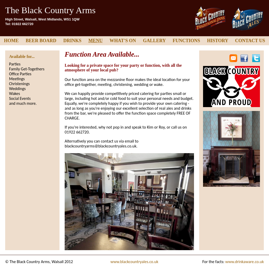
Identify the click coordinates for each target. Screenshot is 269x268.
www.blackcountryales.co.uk (134, 261)
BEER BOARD (41, 40)
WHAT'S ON (123, 40)
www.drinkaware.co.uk (244, 261)
